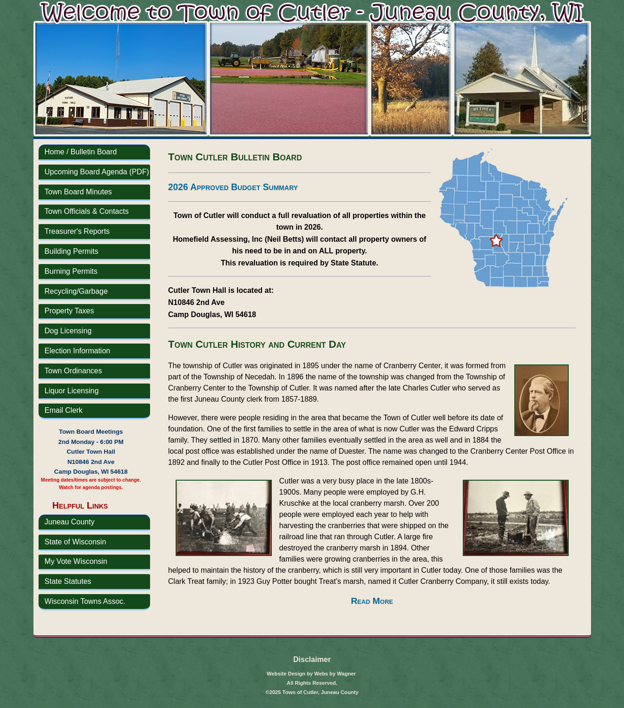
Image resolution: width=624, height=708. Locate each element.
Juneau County (70, 522)
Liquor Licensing (72, 391)
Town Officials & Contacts (87, 211)
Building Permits (72, 251)
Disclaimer (312, 659)
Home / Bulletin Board (81, 152)
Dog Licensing (68, 331)
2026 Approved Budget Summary (233, 187)
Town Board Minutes (78, 192)
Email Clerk (64, 410)
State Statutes (68, 581)
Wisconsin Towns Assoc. (85, 601)
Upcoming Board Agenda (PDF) (97, 172)
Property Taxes (69, 311)
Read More (372, 601)
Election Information (77, 351)
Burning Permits (71, 271)
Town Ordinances (73, 371)
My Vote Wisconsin (76, 561)
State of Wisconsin (75, 542)
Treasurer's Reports (77, 231)
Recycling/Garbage (76, 291)
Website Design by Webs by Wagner (311, 673)
